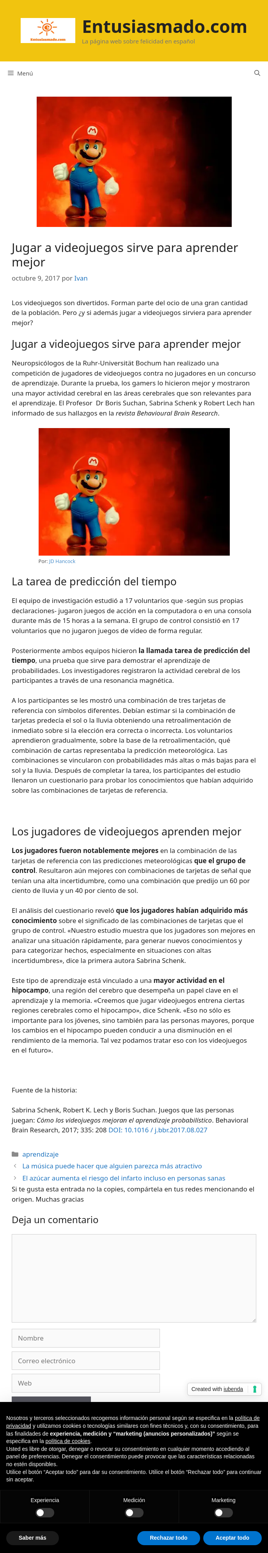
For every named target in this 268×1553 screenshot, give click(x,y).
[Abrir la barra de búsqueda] (257, 73)
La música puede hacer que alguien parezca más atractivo (112, 1165)
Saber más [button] (32, 1538)
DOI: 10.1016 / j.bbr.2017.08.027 (158, 1129)
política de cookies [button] (67, 1441)
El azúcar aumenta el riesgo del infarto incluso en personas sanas (123, 1177)
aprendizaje (40, 1154)
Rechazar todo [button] (168, 1538)
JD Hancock (62, 561)
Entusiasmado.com (164, 26)
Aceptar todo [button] (232, 1538)
